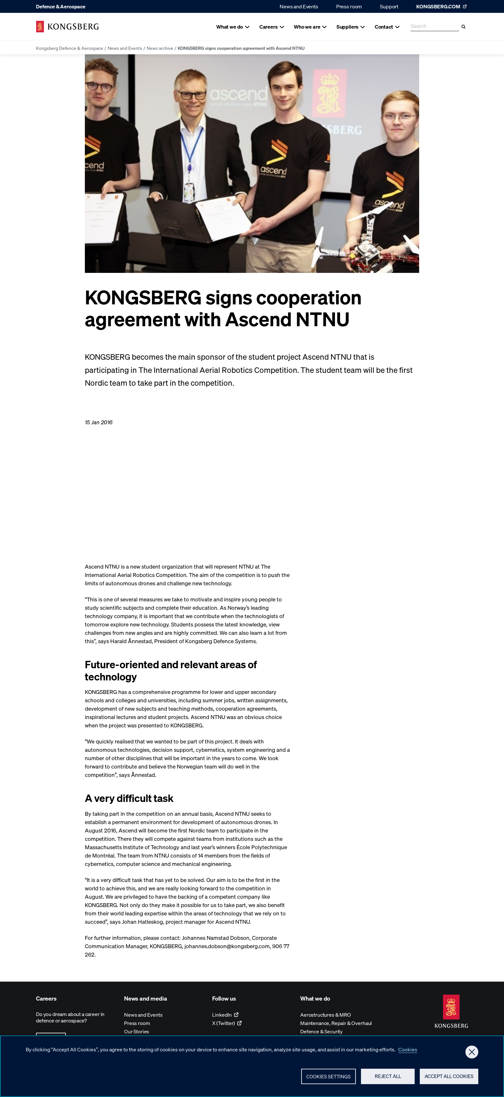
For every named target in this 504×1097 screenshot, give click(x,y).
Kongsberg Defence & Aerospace (69, 48)
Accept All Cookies (449, 1078)
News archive (160, 48)
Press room (349, 6)
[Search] (463, 26)
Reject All (388, 1078)
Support (389, 6)
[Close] (471, 1053)
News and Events (299, 6)
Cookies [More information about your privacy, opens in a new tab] (407, 1051)
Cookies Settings (328, 1078)
